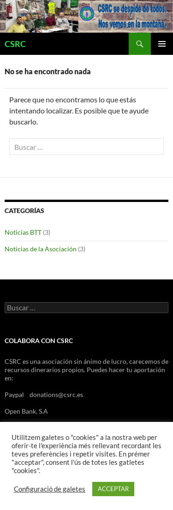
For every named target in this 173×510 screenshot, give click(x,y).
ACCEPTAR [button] (113, 488)
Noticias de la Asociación (41, 249)
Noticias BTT (23, 232)
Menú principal (162, 44)
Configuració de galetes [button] (49, 489)
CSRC (15, 44)
